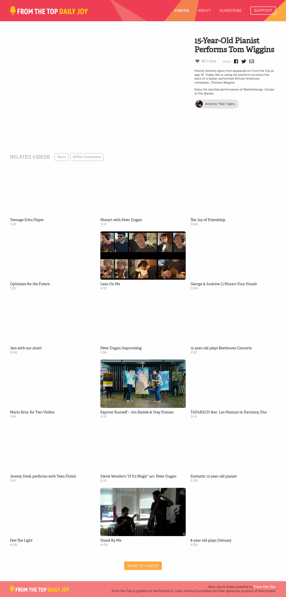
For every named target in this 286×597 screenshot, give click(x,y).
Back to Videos (142, 566)
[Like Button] (197, 61)
